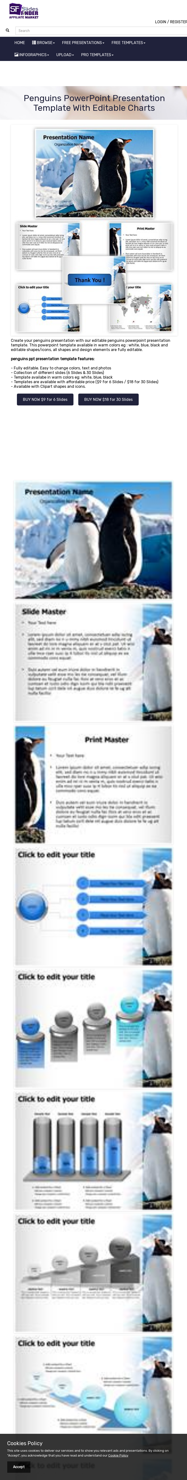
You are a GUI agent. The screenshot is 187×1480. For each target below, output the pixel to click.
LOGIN (160, 22)
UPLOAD (65, 54)
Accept (19, 1467)
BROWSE (43, 42)
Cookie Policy (118, 1455)
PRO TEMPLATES (97, 54)
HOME (19, 42)
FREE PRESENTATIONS (83, 42)
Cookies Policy (25, 1443)
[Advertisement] (93, 74)
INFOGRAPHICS (31, 54)
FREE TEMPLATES (128, 42)
